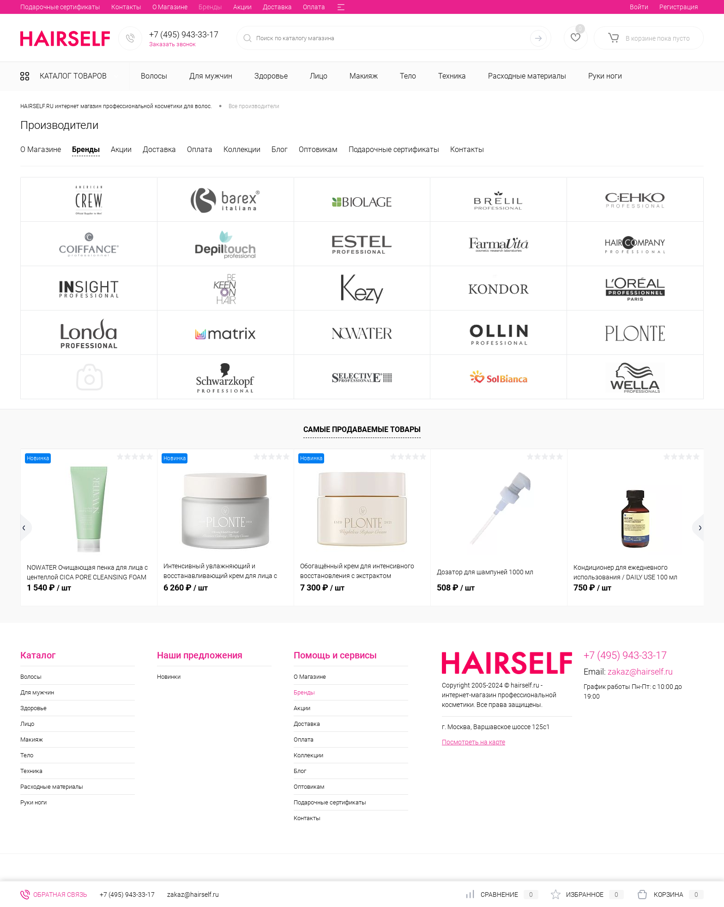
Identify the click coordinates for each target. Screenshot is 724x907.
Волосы (31, 676)
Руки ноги (33, 802)
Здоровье (33, 708)
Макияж (31, 739)
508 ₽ (456, 587)
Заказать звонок (172, 44)
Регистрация (678, 7)
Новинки (169, 676)
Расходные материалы (51, 786)
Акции (110, 7)
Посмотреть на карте (473, 742)
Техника (31, 770)
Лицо (27, 723)
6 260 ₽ (185, 587)
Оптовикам (290, 7)
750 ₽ (592, 587)
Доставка (145, 7)
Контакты (467, 149)
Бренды (78, 7)
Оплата (182, 7)
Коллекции (220, 7)
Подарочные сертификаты (394, 149)
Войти (639, 7)
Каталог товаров (72, 76)
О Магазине (37, 7)
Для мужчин (37, 692)
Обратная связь (53, 894)
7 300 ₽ (322, 587)
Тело (26, 755)
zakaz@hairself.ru (640, 671)
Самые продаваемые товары (362, 429)
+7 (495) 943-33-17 (183, 34)
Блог (255, 7)
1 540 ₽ (49, 587)
